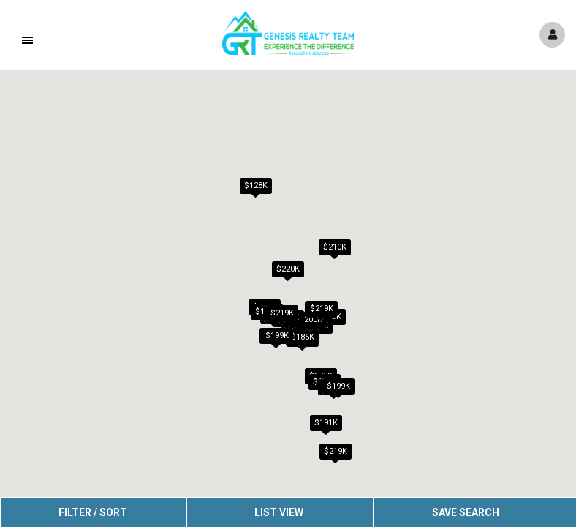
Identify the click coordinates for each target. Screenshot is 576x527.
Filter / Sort (92, 512)
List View (278, 512)
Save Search (465, 512)
